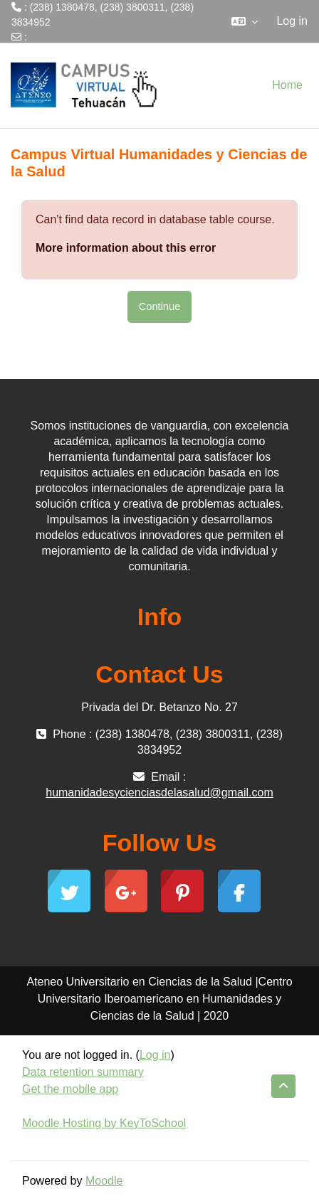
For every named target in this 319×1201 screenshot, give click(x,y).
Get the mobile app (70, 1089)
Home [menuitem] (287, 85)
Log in (292, 21)
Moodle (103, 1181)
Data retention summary (83, 1072)
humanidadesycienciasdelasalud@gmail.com (111, 52)
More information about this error (126, 248)
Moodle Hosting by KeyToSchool (104, 1123)
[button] (244, 21)
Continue (160, 306)
